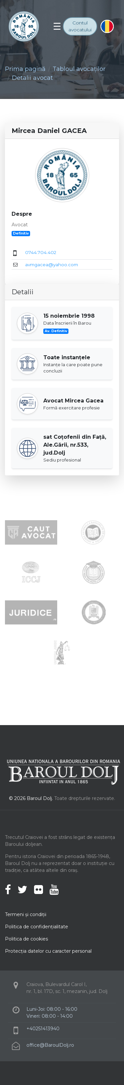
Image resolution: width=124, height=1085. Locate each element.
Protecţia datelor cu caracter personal (48, 951)
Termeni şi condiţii (25, 914)
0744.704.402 (40, 252)
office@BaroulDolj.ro (50, 1045)
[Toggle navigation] (57, 26)
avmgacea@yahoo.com (51, 264)
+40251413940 (43, 1029)
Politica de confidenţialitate (36, 927)
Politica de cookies (26, 939)
